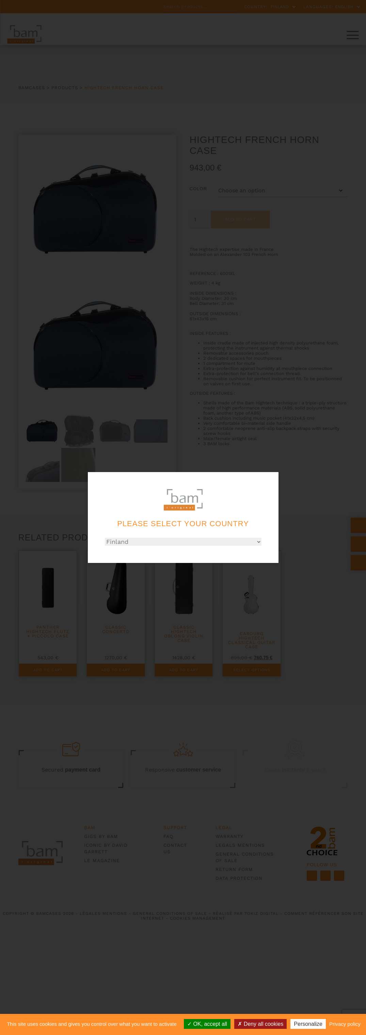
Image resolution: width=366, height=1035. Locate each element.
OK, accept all (207, 1024)
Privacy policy (345, 1024)
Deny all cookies (260, 1024)
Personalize (308, 1024)
